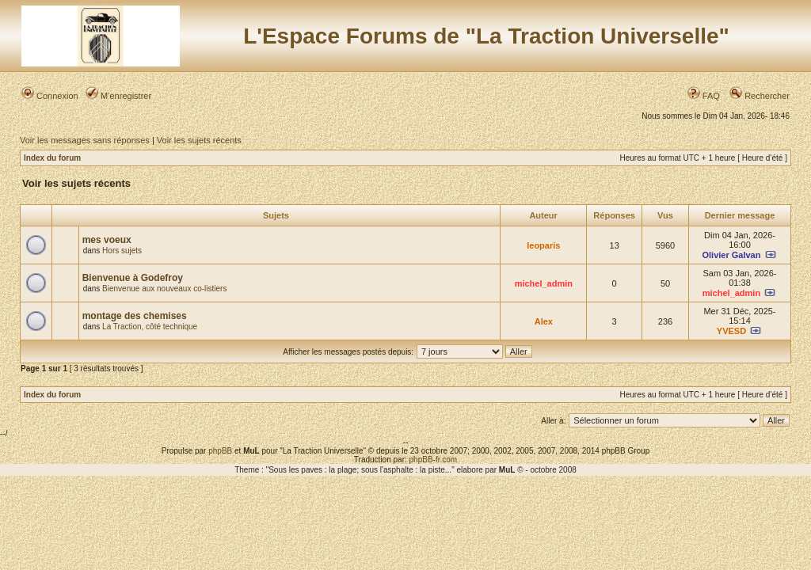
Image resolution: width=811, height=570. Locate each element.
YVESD (731, 331)
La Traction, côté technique (149, 326)
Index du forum (52, 158)
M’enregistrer (118, 96)
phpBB (220, 450)
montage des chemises (134, 315)
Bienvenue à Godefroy (132, 277)
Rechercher (759, 96)
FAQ (703, 96)
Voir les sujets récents (199, 140)
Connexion (49, 96)
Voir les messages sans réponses (85, 140)
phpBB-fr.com (433, 459)
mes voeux (106, 239)
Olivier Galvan (731, 255)
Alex (544, 321)
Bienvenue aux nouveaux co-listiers (164, 288)
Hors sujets (122, 250)
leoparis (543, 245)
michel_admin (544, 283)
